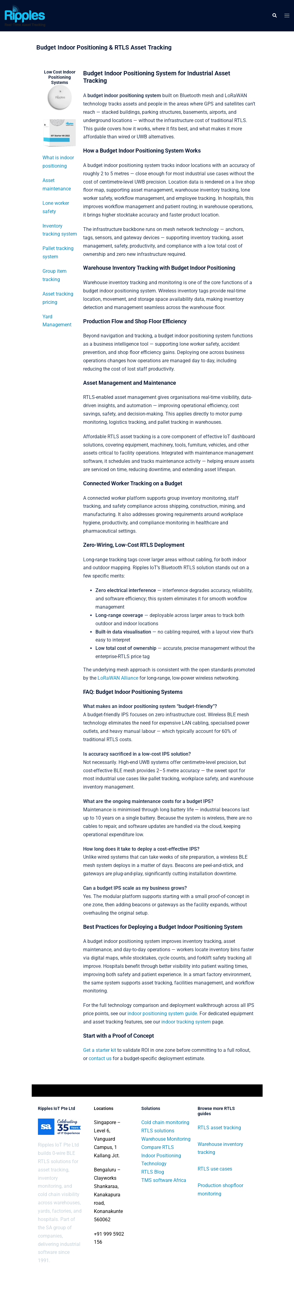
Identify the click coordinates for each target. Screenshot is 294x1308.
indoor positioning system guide (162, 1013)
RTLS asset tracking (219, 1128)
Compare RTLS (157, 1147)
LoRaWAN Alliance (118, 678)
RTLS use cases (215, 1169)
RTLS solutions (157, 1131)
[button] (274, 15)
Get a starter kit (99, 1050)
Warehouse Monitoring (166, 1139)
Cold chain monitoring (165, 1122)
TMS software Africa (163, 1180)
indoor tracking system (186, 1022)
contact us (100, 1058)
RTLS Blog (152, 1172)
